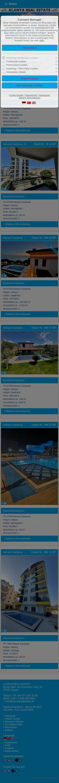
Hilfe (41, 40)
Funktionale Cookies (16, 61)
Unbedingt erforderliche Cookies (22, 58)
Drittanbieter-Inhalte (16, 72)
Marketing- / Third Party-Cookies (22, 68)
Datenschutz (31, 95)
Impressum (44, 95)
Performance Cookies (17, 65)
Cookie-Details (16, 95)
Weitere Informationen (29, 98)
